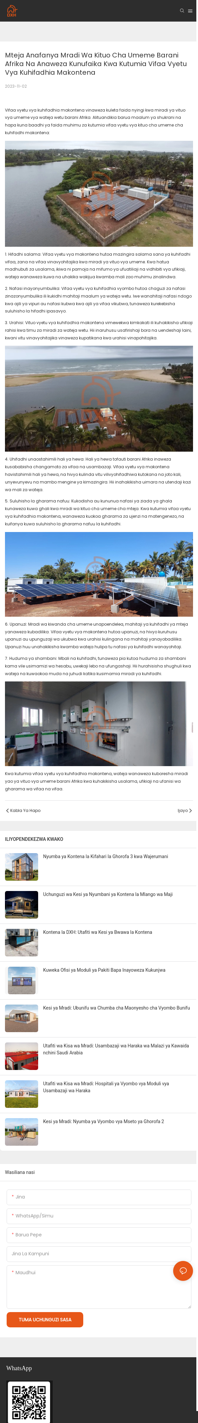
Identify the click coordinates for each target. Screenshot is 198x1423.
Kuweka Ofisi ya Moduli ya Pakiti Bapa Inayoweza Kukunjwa (104, 970)
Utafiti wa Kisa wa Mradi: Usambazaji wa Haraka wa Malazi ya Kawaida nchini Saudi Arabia (116, 1049)
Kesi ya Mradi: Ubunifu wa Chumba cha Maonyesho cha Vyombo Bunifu (116, 1008)
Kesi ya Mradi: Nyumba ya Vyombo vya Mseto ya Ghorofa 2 (103, 1121)
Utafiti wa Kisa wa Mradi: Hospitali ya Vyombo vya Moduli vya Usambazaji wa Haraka (106, 1087)
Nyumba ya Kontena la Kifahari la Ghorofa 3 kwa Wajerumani (105, 856)
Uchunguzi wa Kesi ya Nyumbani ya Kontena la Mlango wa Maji (108, 894)
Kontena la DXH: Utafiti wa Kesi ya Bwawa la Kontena (97, 932)
